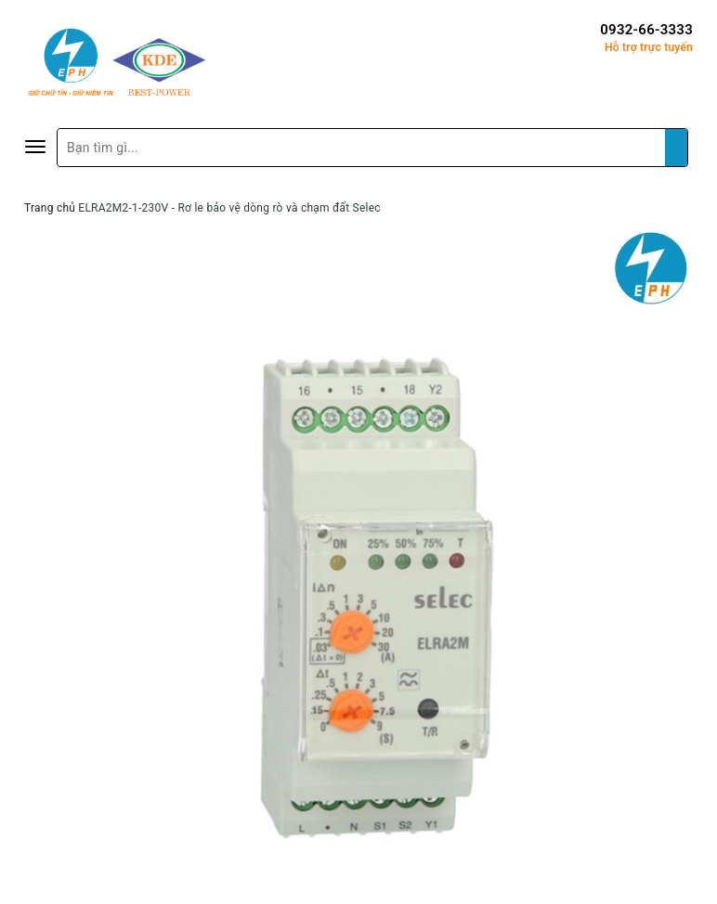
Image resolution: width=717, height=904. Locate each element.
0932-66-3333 (646, 29)
